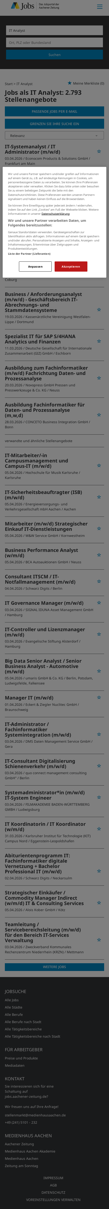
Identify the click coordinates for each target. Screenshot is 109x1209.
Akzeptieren (71, 266)
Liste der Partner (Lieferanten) (29, 253)
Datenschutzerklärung (56, 213)
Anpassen (35, 266)
